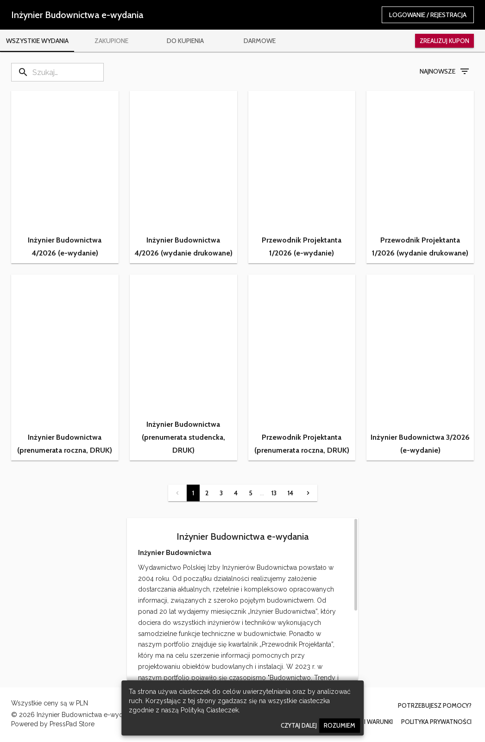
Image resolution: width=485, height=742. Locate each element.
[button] (65, 177)
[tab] (37, 41)
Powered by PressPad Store (52, 724)
